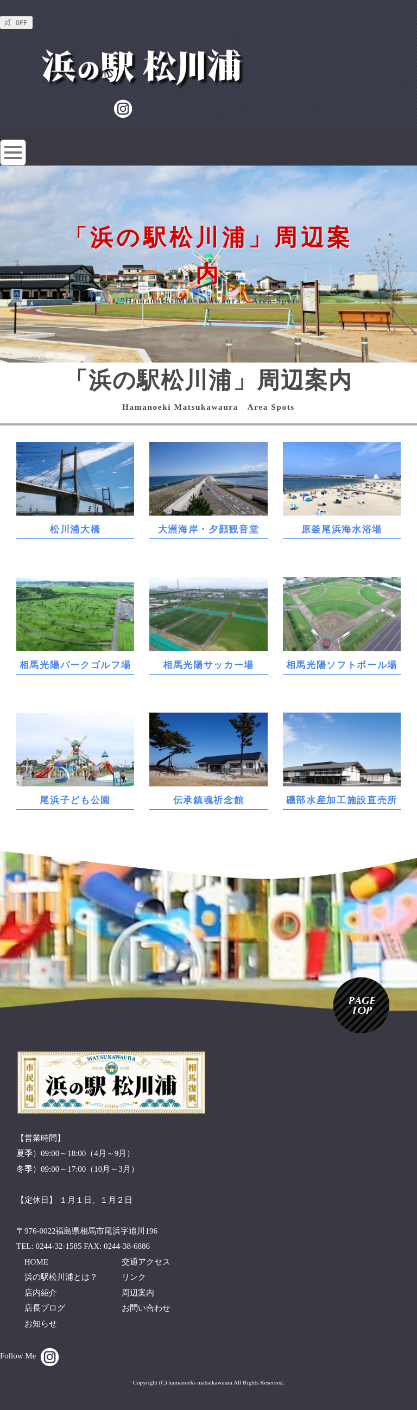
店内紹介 (40, 1292)
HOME (36, 1261)
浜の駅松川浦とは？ (61, 1277)
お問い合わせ (146, 1308)
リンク (134, 1277)
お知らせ (40, 1323)
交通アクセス (146, 1261)
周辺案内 (138, 1292)
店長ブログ (44, 1308)
